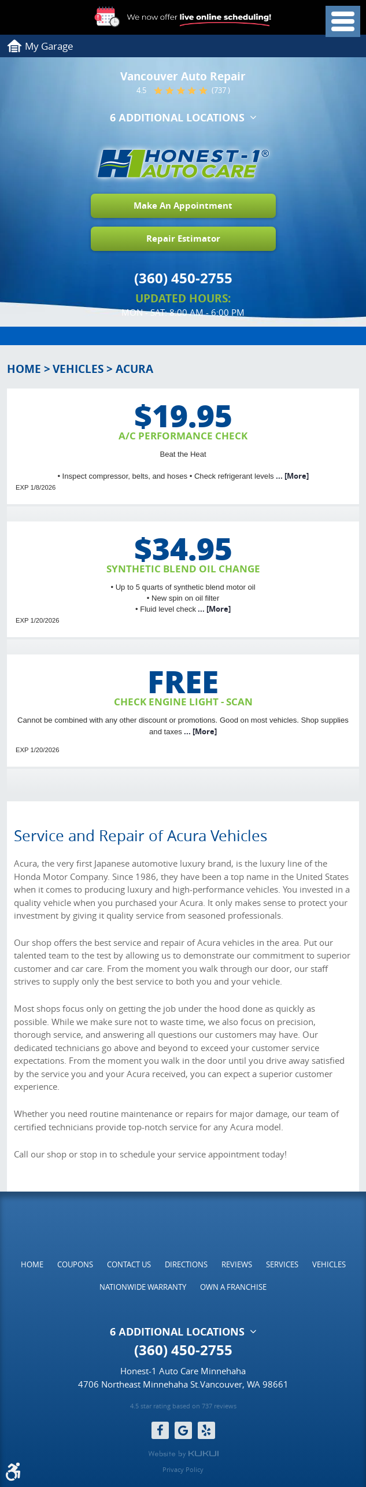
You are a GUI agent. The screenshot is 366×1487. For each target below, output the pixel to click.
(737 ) (221, 90)
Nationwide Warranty (142, 1287)
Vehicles (78, 368)
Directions (186, 1264)
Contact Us (129, 1264)
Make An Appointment (183, 205)
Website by (183, 1454)
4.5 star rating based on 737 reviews (183, 1406)
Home (24, 368)
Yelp (206, 1430)
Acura (134, 368)
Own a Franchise (233, 1287)
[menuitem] (32, 1264)
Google (183, 1430)
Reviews (236, 1264)
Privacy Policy (183, 1469)
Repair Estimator (183, 238)
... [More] (291, 476)
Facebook (160, 1430)
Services (282, 1264)
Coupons (75, 1264)
